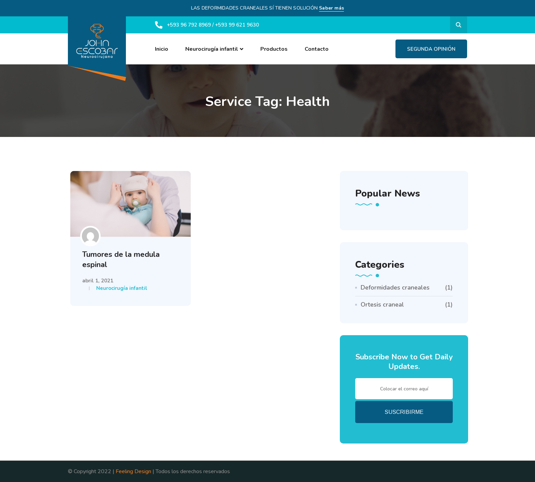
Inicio (161, 49)
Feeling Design (133, 471)
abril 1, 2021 (97, 280)
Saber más (331, 8)
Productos (274, 49)
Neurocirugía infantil (211, 49)
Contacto (317, 49)
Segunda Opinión (431, 49)
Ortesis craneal (382, 304)
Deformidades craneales (395, 287)
